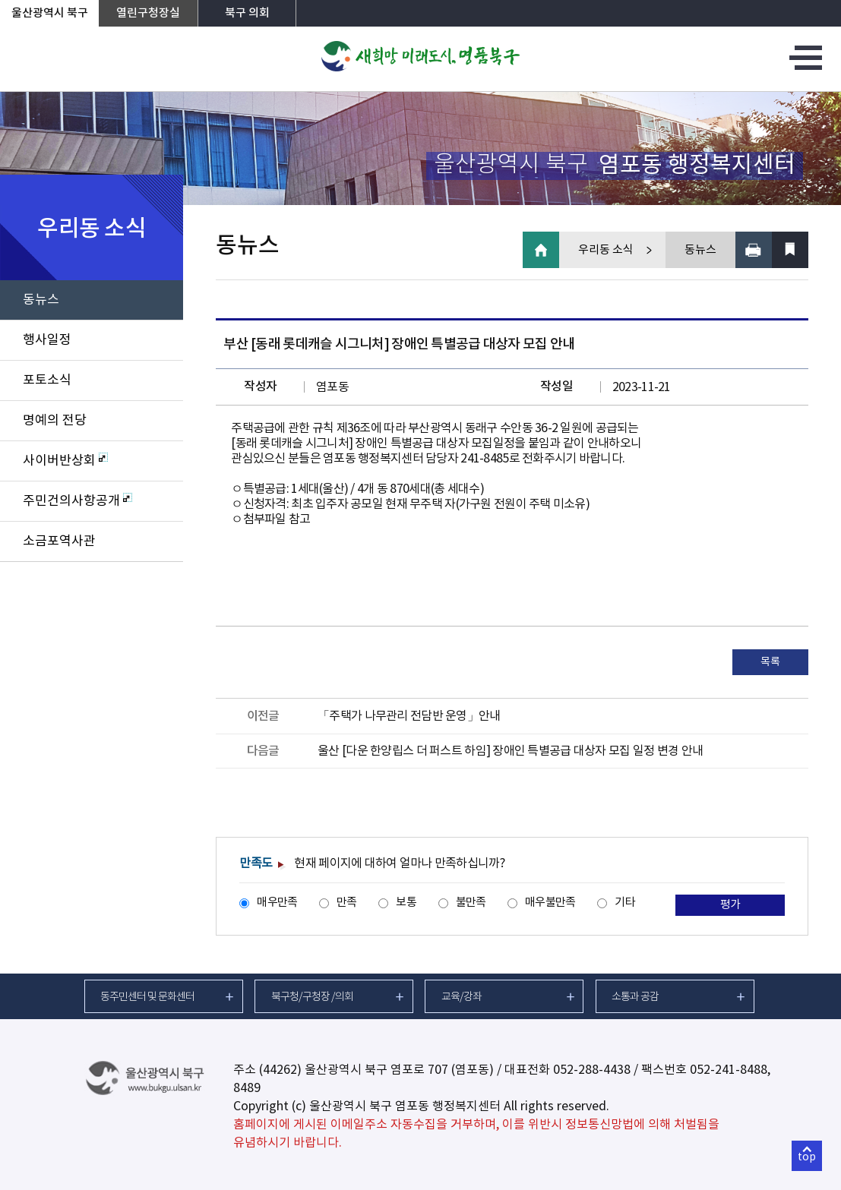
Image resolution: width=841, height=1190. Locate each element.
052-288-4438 (592, 1070)
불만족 (471, 902)
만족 (347, 902)
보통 (406, 902)
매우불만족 (550, 902)
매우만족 (277, 902)
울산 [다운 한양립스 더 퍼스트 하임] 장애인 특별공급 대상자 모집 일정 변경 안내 (510, 751)
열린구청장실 (148, 13)
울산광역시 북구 (49, 13)
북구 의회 (247, 13)
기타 (625, 902)
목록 (769, 662)
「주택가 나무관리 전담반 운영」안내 (409, 716)
